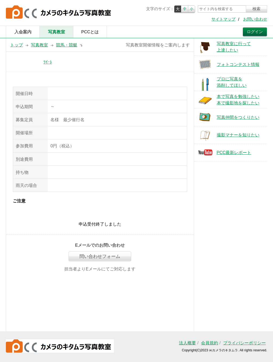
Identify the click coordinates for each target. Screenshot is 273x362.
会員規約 (209, 343)
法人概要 (187, 343)
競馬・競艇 (66, 45)
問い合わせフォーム (99, 256)
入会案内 (22, 32)
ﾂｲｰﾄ (47, 62)
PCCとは (90, 32)
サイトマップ (223, 19)
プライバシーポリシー (244, 343)
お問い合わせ (255, 19)
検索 (256, 9)
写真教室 (56, 32)
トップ (16, 45)
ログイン (255, 32)
